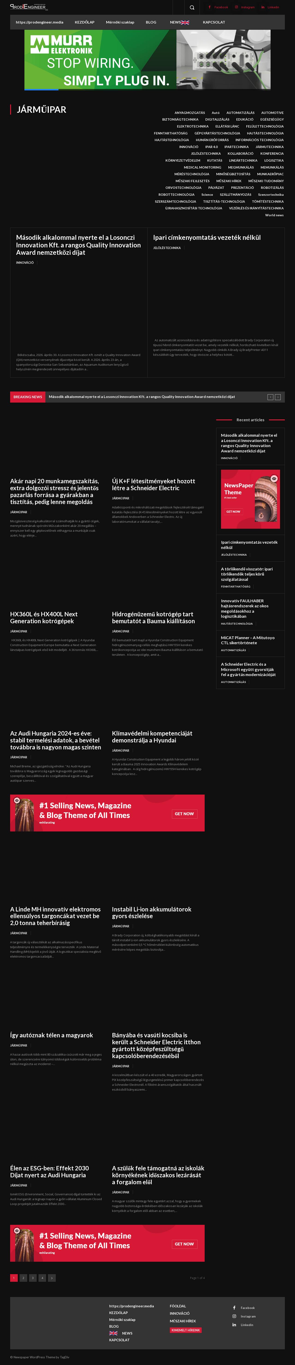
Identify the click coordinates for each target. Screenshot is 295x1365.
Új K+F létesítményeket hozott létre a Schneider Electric (153, 484)
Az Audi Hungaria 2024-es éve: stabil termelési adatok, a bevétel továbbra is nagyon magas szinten (56, 740)
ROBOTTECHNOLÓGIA (177, 194)
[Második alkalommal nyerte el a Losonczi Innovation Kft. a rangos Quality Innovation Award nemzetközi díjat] (79, 309)
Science (207, 194)
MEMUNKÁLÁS (272, 167)
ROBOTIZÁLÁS (272, 187)
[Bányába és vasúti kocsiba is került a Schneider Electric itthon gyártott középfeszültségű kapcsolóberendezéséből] (158, 998)
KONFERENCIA (272, 153)
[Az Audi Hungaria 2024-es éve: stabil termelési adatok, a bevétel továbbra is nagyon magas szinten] (56, 696)
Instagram (248, 7)
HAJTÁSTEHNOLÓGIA (172, 140)
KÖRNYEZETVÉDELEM (182, 160)
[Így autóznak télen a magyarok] (56, 998)
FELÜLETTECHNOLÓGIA (265, 126)
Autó (216, 112)
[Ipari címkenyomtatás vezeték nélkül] (216, 294)
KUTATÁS (214, 160)
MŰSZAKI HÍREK (229, 181)
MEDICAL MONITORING (202, 167)
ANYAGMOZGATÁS (190, 112)
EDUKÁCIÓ (245, 119)
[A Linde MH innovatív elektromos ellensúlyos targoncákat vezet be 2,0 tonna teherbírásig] (56, 872)
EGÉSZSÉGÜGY (272, 119)
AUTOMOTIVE (272, 112)
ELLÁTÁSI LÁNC (227, 126)
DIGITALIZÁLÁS (217, 119)
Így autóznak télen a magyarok (51, 1035)
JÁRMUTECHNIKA (270, 147)
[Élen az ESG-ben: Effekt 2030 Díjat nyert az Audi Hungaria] (56, 1131)
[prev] (270, 397)
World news (274, 215)
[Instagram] (236, 7)
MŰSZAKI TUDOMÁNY (266, 181)
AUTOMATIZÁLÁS (240, 112)
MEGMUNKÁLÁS (241, 167)
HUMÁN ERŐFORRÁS (212, 140)
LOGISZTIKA (274, 160)
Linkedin (273, 7)
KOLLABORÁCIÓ (241, 153)
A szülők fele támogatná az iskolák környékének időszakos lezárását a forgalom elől (154, 1175)
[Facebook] (210, 7)
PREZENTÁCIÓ (242, 187)
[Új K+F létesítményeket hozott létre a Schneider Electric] (158, 444)
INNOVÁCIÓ (188, 147)
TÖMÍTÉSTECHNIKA (268, 201)
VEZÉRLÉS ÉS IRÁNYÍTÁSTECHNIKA (256, 208)
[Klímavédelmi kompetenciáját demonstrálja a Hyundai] (158, 696)
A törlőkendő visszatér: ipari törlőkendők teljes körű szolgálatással (247, 574)
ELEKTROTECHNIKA (193, 126)
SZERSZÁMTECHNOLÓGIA (175, 201)
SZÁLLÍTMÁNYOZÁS (235, 194)
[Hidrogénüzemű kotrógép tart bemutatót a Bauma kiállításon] (158, 577)
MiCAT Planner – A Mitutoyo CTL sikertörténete (248, 640)
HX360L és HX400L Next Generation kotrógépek (44, 617)
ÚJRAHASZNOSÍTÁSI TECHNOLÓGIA (193, 208)
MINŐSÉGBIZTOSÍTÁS (233, 174)
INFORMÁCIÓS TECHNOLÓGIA (260, 140)
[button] (192, 7)
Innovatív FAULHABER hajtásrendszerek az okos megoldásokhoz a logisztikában (245, 608)
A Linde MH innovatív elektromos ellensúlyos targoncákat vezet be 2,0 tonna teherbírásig (55, 916)
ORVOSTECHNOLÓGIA (183, 187)
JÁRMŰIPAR (18, 512)
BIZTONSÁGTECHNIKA (180, 119)
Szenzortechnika (271, 194)
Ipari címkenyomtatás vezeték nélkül (207, 237)
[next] (278, 397)
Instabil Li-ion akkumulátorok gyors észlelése (152, 912)
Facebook (221, 7)
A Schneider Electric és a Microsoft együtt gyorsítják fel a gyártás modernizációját (248, 669)
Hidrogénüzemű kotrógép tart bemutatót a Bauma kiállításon (154, 617)
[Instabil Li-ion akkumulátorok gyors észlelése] (158, 872)
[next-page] (52, 1278)
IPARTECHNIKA (236, 147)
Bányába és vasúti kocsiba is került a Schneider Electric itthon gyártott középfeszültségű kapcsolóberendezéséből (157, 1045)
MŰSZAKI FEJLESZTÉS (192, 181)
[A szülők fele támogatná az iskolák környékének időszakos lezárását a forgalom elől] (158, 1131)
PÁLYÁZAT (216, 187)
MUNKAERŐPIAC (270, 174)
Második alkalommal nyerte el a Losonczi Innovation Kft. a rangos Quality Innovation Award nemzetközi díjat (78, 244)
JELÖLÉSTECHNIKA (206, 153)
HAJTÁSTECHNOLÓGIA (265, 133)
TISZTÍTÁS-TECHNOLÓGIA (224, 201)
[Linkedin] (263, 7)
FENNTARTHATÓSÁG (171, 133)
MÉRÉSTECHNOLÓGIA (191, 174)
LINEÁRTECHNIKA (243, 160)
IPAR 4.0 (211, 147)
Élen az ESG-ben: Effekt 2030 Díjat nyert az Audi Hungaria (49, 1171)
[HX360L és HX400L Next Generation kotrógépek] (56, 577)
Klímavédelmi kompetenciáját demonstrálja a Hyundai (152, 737)
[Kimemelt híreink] (186, 1330)
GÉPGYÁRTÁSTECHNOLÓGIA (217, 133)
